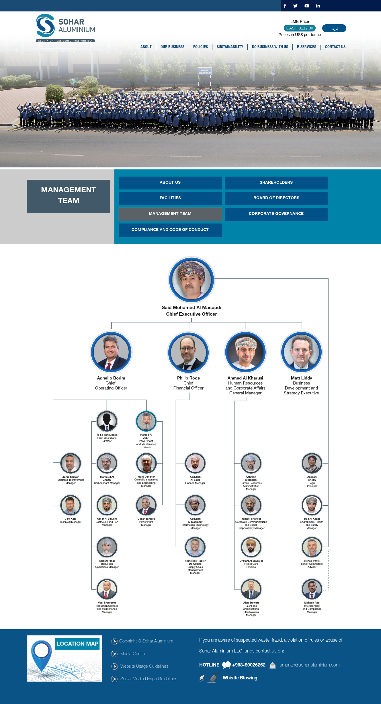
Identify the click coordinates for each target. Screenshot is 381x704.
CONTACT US (335, 47)
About (146, 47)
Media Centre (132, 654)
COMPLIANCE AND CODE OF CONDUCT (170, 230)
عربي (334, 28)
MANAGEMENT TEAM (170, 214)
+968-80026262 (248, 665)
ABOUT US (170, 183)
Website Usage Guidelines (144, 667)
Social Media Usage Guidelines (148, 679)
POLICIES (200, 47)
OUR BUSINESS (172, 47)
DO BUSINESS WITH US (270, 47)
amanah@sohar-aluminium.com (310, 665)
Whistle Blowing (240, 678)
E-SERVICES (306, 47)
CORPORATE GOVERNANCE (276, 214)
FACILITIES (170, 198)
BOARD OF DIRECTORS (276, 198)
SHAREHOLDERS (276, 183)
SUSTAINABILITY (230, 47)
